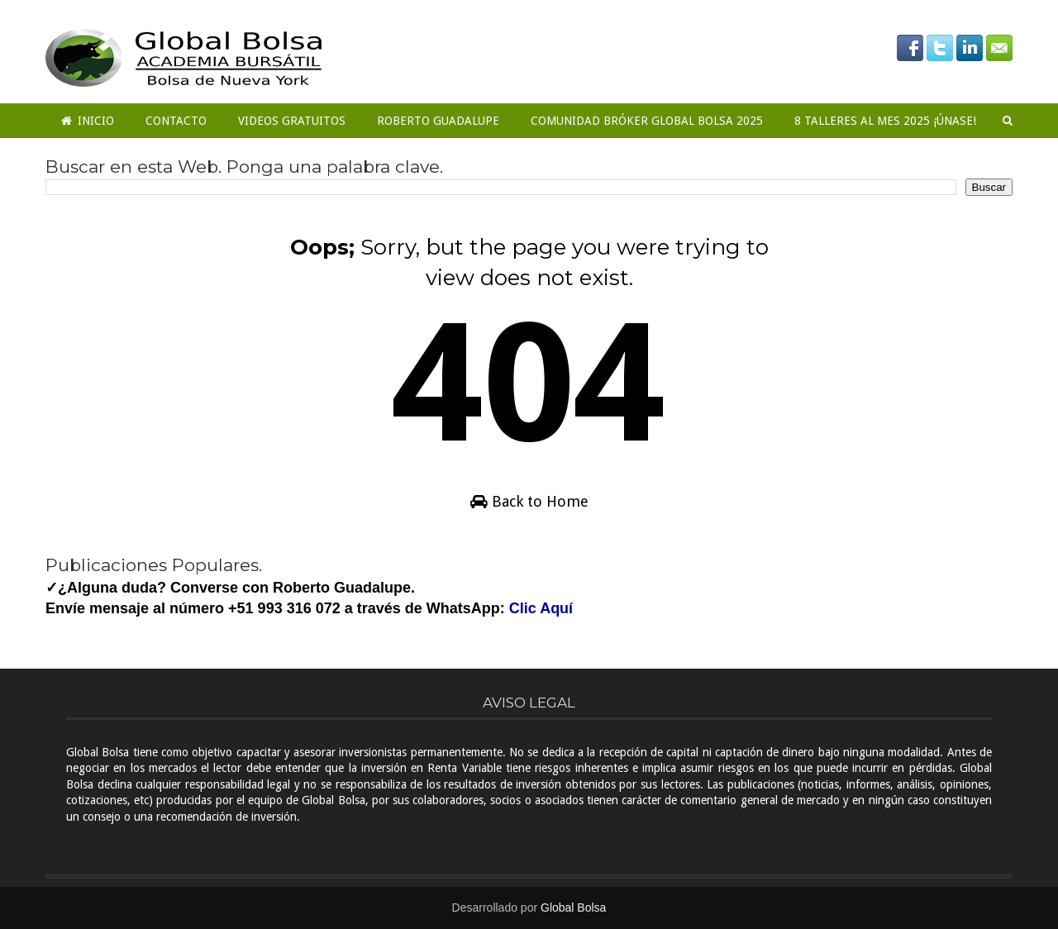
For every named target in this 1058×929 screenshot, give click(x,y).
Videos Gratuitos (292, 120)
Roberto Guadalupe (438, 120)
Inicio (87, 120)
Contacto (176, 120)
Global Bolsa (573, 907)
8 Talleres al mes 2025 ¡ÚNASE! (885, 120)
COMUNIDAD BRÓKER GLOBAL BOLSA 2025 (647, 120)
